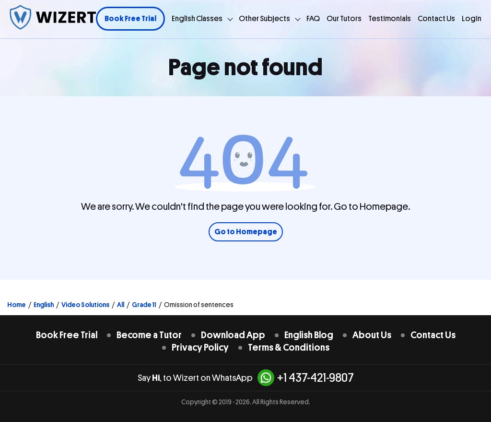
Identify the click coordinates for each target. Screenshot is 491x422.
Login (471, 19)
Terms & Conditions (288, 347)
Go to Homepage (245, 232)
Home (16, 304)
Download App (233, 335)
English (44, 304)
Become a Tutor (149, 335)
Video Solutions (85, 304)
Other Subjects (264, 19)
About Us (371, 335)
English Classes (197, 19)
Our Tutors (344, 19)
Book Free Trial (130, 19)
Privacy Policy (200, 347)
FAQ (313, 19)
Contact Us (436, 19)
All (120, 304)
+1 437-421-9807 (305, 377)
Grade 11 (144, 304)
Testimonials (389, 19)
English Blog (308, 335)
